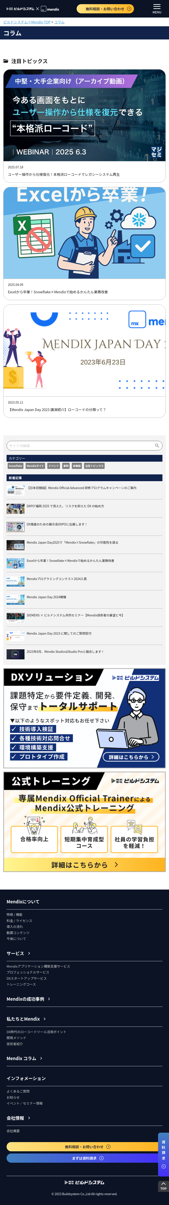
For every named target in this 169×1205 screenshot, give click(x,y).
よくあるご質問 (18, 1091)
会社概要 (13, 1130)
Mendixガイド (35, 466)
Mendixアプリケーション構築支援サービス (38, 966)
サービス (15, 953)
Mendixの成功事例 (25, 999)
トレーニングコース (21, 984)
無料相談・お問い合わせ (109, 8)
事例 (66, 466)
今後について (16, 938)
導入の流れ (15, 926)
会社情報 (15, 1118)
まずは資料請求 (88, 1158)
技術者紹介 (15, 1043)
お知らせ (13, 1097)
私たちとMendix (23, 1019)
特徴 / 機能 (15, 914)
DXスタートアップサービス (27, 978)
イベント (53, 466)
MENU (157, 9)
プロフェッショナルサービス (28, 972)
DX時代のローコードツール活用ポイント (37, 1031)
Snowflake (15, 466)
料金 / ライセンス (19, 920)
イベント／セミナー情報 (25, 1103)
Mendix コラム (21, 1058)
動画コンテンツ (18, 932)
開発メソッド (16, 1037)
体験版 (77, 466)
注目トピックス (94, 466)
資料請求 (163, 1154)
